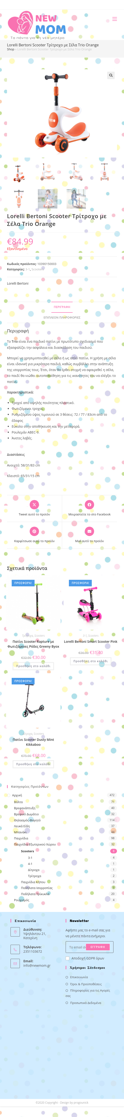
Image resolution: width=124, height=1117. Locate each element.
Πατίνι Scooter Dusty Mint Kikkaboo (33, 742)
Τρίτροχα (27, 636)
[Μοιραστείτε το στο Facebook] (89, 508)
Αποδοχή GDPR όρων (85, 958)
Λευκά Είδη (22, 826)
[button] (111, 75)
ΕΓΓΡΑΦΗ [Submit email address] (98, 947)
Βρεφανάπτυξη (24, 808)
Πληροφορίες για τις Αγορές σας (88, 993)
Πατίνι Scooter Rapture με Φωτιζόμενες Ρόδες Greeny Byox (33, 644)
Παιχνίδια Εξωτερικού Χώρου (35, 844)
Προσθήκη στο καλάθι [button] (33, 666)
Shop (10, 49)
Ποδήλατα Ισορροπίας (37, 888)
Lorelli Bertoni (17, 283)
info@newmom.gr (36, 965)
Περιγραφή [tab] (62, 307)
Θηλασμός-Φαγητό (27, 820)
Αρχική (17, 795)
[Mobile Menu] (113, 19)
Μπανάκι (20, 832)
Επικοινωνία (79, 977)
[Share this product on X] (34, 508)
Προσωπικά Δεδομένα (85, 1003)
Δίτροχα (27, 734)
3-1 (27, 269)
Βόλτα (18, 802)
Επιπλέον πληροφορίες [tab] (62, 318)
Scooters (38, 269)
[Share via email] (89, 535)
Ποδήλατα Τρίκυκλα (35, 894)
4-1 (30, 864)
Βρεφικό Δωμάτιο (26, 814)
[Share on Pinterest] (34, 535)
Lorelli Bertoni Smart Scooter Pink (90, 641)
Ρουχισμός (21, 900)
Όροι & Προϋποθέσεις (86, 984)
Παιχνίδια (21, 838)
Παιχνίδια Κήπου (33, 882)
